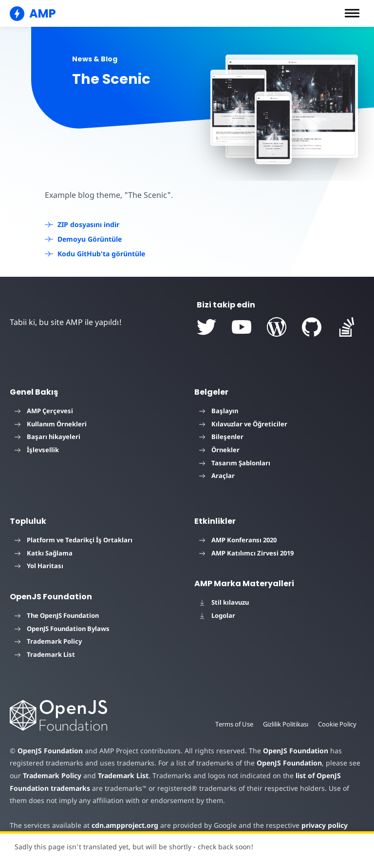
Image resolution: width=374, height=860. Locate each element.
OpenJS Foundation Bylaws (62, 628)
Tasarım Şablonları (234, 463)
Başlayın (218, 410)
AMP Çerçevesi (44, 410)
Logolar (217, 615)
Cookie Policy (337, 724)
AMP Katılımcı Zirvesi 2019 (246, 553)
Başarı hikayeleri (47, 436)
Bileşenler (221, 436)
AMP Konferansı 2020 (238, 539)
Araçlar (217, 475)
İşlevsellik (37, 449)
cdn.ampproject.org (122, 825)
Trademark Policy (48, 641)
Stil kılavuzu (224, 602)
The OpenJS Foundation (57, 615)
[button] (352, 13)
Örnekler (219, 449)
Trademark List (45, 654)
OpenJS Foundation (49, 750)
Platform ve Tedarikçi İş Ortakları (73, 539)
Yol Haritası (39, 565)
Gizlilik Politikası (284, 724)
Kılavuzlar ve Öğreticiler (243, 424)
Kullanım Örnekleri (51, 424)
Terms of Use (231, 724)
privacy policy (317, 825)
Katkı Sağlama (44, 553)
